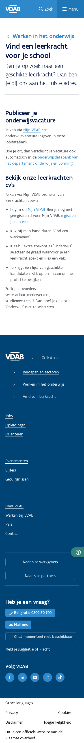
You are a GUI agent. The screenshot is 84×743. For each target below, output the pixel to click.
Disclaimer (14, 722)
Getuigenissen (17, 479)
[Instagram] (47, 677)
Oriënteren (51, 357)
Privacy (11, 712)
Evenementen (16, 460)
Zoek (49, 9)
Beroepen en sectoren (41, 372)
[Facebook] (9, 677)
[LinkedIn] (22, 677)
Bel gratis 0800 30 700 (33, 612)
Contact (12, 533)
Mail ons (21, 624)
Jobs (9, 415)
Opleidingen (15, 425)
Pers (8, 524)
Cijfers (10, 470)
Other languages (19, 702)
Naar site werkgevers (40, 561)
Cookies (64, 712)
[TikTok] (60, 677)
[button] (77, 552)
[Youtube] (34, 677)
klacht (44, 649)
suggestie (26, 649)
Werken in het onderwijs (43, 36)
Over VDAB (14, 506)
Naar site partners (40, 575)
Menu (74, 9)
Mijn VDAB (32, 129)
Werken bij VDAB (19, 515)
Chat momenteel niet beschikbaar (43, 636)
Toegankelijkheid (57, 722)
